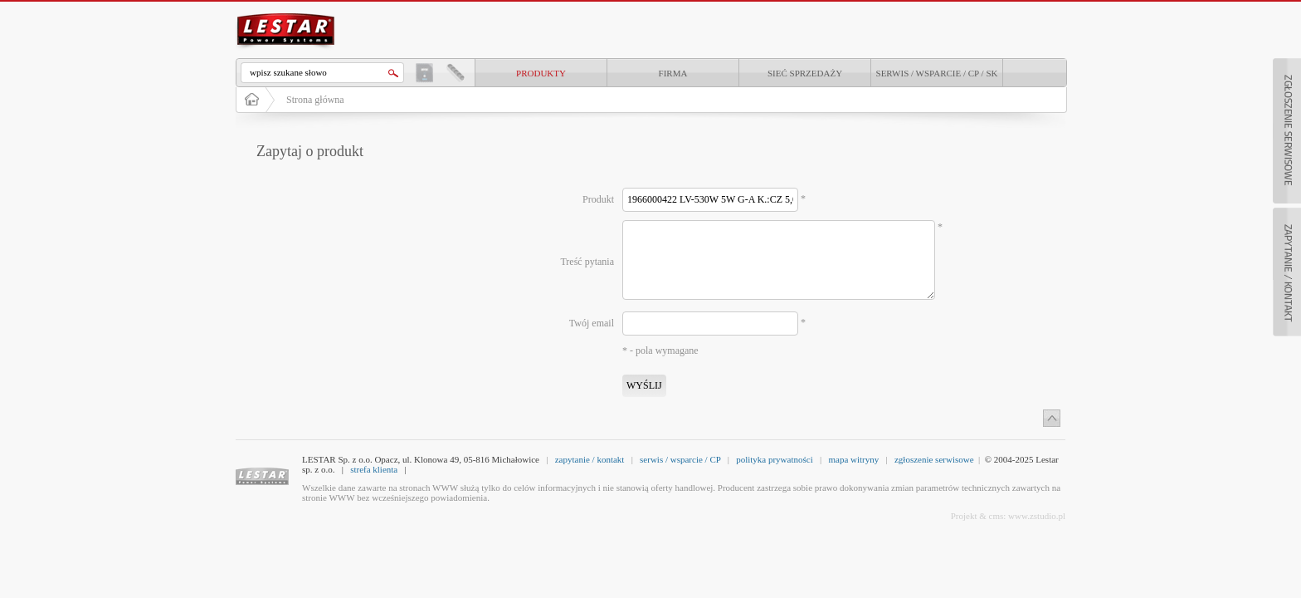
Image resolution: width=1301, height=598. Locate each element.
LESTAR (286, 12)
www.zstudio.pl (1036, 516)
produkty (541, 73)
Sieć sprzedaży (804, 73)
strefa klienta (373, 469)
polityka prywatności (774, 459)
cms (996, 516)
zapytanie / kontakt (590, 459)
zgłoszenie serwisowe (934, 459)
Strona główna (315, 99)
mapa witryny (853, 459)
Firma (673, 73)
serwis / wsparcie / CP (680, 459)
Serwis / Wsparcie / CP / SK (937, 73)
